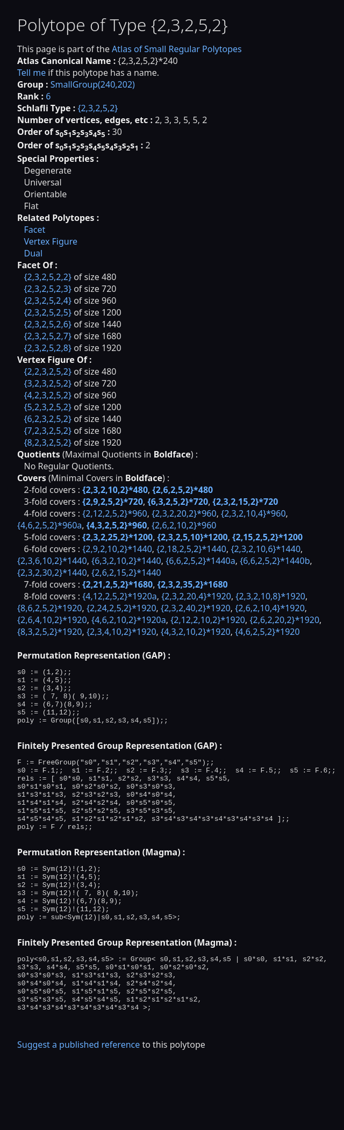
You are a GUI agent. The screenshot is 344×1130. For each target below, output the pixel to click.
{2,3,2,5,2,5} (47, 312)
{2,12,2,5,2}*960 (114, 513)
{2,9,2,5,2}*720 (112, 501)
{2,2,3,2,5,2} (47, 371)
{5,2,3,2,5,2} (47, 407)
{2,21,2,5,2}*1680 (117, 584)
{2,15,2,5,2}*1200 (267, 537)
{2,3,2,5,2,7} (47, 336)
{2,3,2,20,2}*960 (184, 513)
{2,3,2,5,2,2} (47, 277)
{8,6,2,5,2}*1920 (49, 608)
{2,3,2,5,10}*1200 (192, 537)
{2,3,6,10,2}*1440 (52, 561)
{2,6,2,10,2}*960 (184, 525)
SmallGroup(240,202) (93, 84)
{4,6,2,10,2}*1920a (128, 620)
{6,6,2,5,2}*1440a (200, 561)
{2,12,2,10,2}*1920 (207, 620)
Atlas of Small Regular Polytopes (177, 49)
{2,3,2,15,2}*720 (245, 501)
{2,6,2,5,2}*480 (183, 490)
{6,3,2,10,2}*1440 (126, 561)
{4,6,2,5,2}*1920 (267, 632)
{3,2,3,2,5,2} (47, 383)
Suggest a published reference (78, 1099)
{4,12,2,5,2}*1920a (119, 596)
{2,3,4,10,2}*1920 (121, 632)
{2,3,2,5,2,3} (47, 289)
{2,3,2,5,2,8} (47, 348)
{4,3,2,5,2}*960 (117, 525)
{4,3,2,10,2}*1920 (196, 632)
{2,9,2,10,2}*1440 (117, 549)
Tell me (31, 72)
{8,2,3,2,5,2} (47, 442)
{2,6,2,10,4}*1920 (270, 608)
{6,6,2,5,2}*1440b (275, 561)
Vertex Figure (50, 241)
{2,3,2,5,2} (97, 108)
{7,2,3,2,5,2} (47, 431)
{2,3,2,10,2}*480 (115, 490)
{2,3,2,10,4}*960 (253, 513)
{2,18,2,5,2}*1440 (191, 549)
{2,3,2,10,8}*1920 (270, 596)
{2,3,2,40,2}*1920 (196, 608)
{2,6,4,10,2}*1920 (52, 620)
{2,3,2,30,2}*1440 (52, 572)
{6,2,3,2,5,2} (47, 419)
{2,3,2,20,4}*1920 (196, 596)
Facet (34, 229)
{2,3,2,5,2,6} (47, 324)
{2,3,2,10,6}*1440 (265, 549)
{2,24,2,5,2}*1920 (121, 608)
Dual (33, 253)
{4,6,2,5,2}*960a (49, 525)
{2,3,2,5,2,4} (47, 300)
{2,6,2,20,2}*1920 (284, 620)
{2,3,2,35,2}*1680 (192, 584)
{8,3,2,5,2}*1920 (49, 632)
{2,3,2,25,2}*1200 (117, 537)
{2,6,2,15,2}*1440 (126, 572)
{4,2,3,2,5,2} (47, 395)
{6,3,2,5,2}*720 (177, 501)
